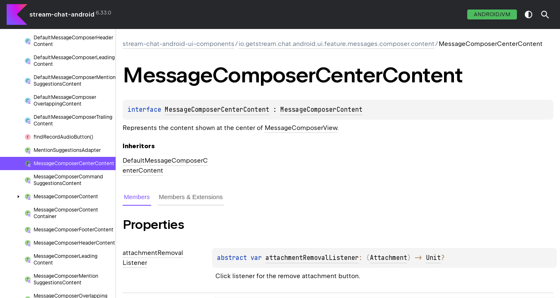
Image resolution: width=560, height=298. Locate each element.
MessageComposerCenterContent (217, 110)
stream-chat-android (61, 14)
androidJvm (492, 14)
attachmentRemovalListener (312, 258)
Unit (433, 258)
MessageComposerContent (321, 110)
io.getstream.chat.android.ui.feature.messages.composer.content (336, 44)
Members (137, 196)
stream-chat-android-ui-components (178, 44)
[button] (545, 14)
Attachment (388, 258)
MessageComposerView (301, 128)
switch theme (528, 14)
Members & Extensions (191, 196)
